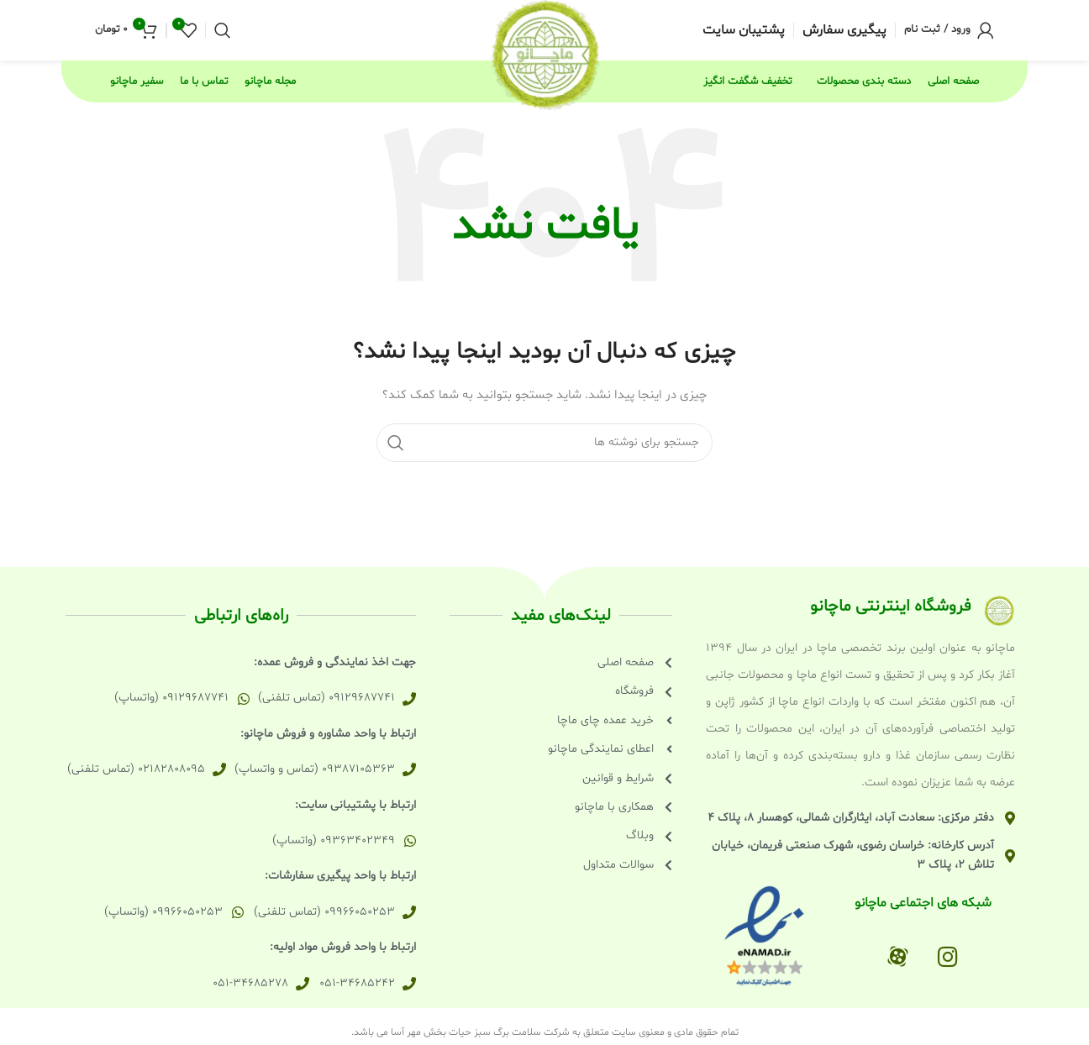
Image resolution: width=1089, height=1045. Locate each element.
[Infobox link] (844, 30)
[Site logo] (544, 55)
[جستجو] (222, 31)
